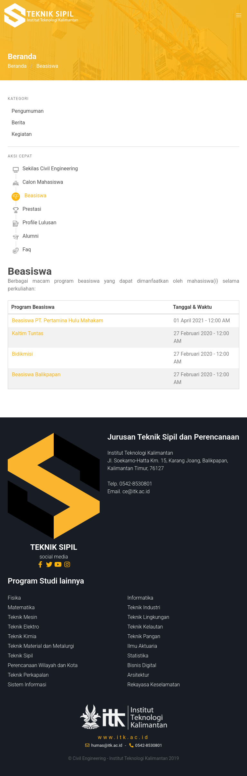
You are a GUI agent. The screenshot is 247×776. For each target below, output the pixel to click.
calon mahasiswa (37, 183)
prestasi (26, 210)
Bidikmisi (22, 354)
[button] (238, 15)
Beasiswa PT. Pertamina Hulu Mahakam (57, 320)
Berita (18, 123)
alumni (25, 237)
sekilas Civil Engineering (45, 169)
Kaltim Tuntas (27, 333)
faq (21, 250)
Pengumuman (28, 111)
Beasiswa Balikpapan (36, 374)
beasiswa (29, 196)
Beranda (17, 66)
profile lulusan (34, 223)
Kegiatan (22, 134)
